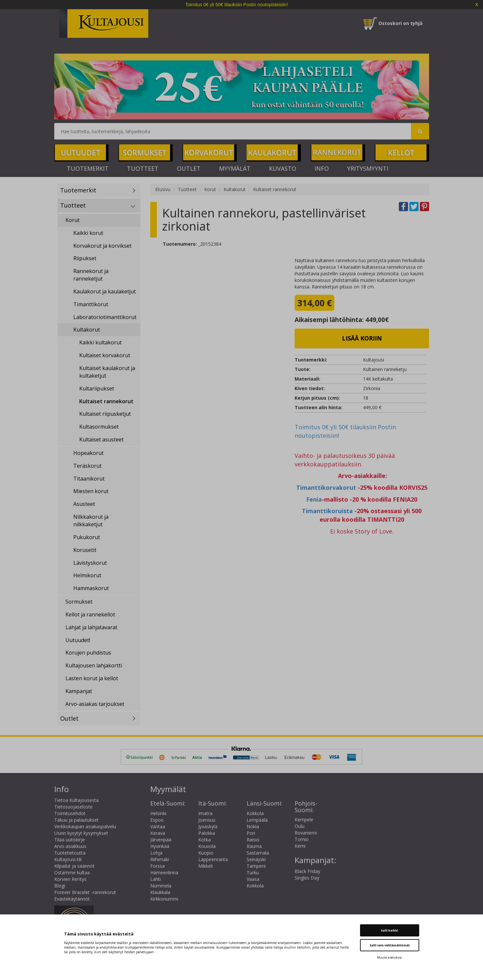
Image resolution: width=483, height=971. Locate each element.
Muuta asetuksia (389, 957)
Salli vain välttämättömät (390, 945)
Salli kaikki (389, 930)
